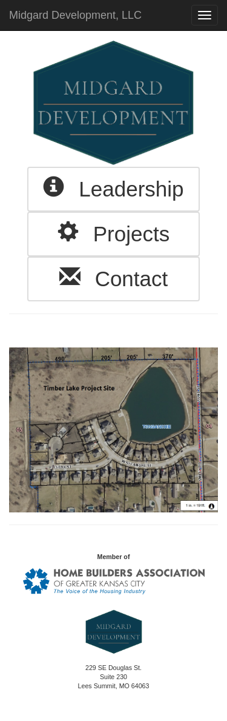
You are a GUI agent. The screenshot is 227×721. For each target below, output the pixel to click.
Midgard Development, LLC (75, 15)
